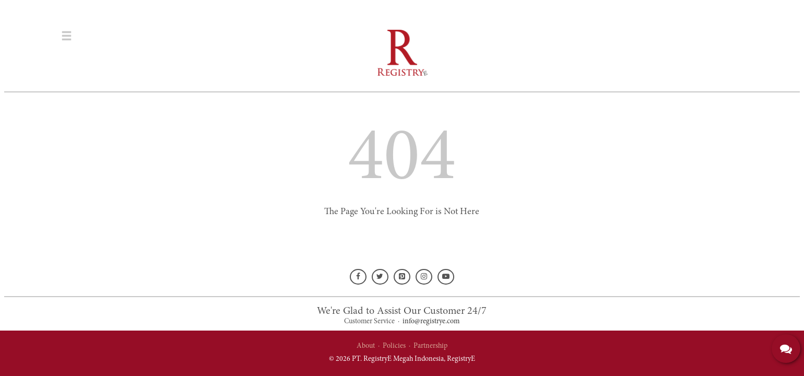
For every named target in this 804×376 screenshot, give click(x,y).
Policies (394, 346)
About (366, 346)
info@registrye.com (431, 321)
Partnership (430, 346)
